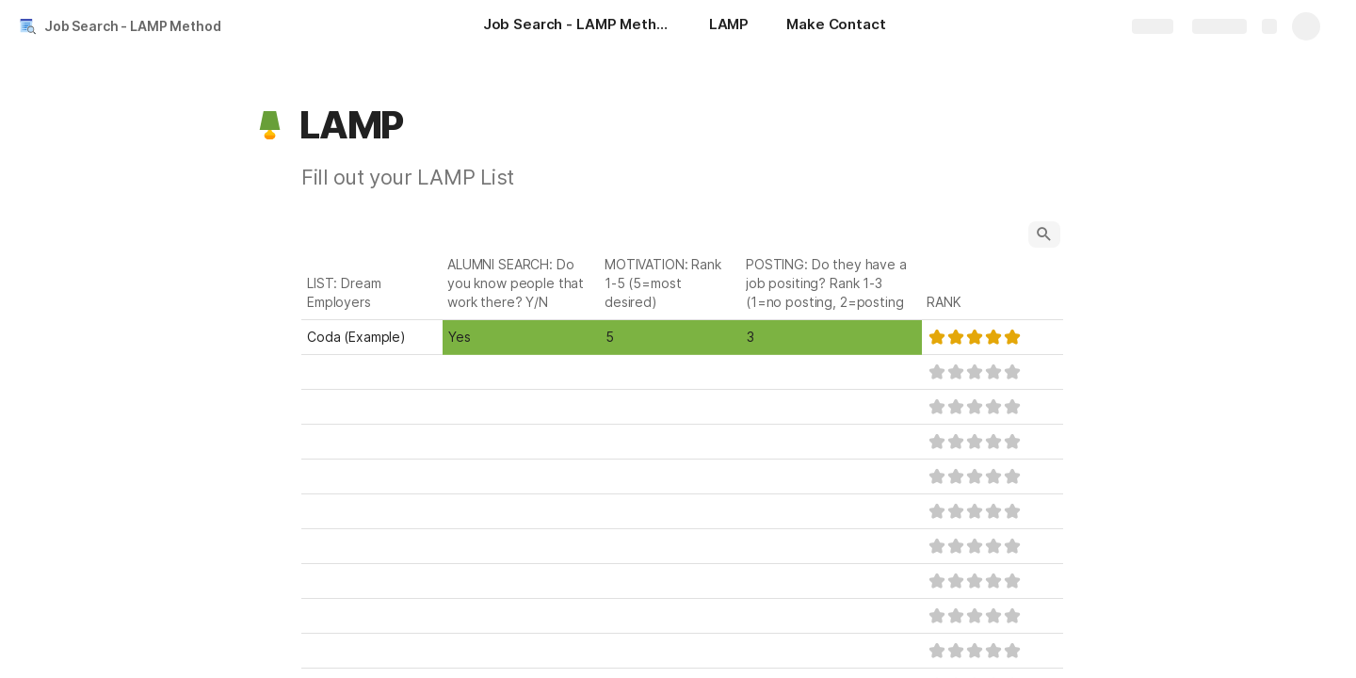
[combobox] (521, 337)
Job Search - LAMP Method (132, 26)
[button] (270, 125)
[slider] (975, 337)
